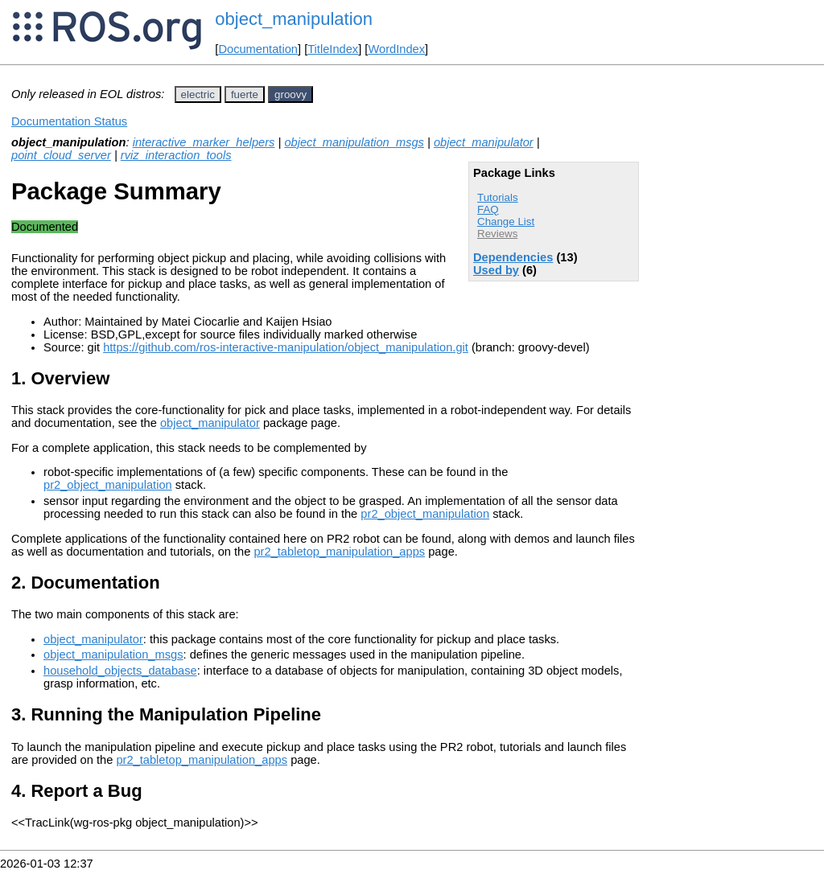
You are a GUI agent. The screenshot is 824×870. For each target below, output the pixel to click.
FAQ (488, 209)
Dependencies (513, 257)
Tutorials (497, 197)
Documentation (258, 49)
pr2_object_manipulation (107, 484)
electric (198, 94)
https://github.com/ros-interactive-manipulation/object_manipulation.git (285, 347)
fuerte (244, 94)
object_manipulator (484, 142)
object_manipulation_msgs (354, 142)
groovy (290, 94)
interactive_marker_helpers (204, 142)
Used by (496, 270)
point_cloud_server (61, 155)
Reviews (497, 234)
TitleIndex (332, 49)
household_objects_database (120, 670)
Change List (505, 221)
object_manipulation (294, 19)
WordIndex (396, 49)
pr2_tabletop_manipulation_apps (339, 551)
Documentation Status (69, 121)
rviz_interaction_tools (176, 155)
